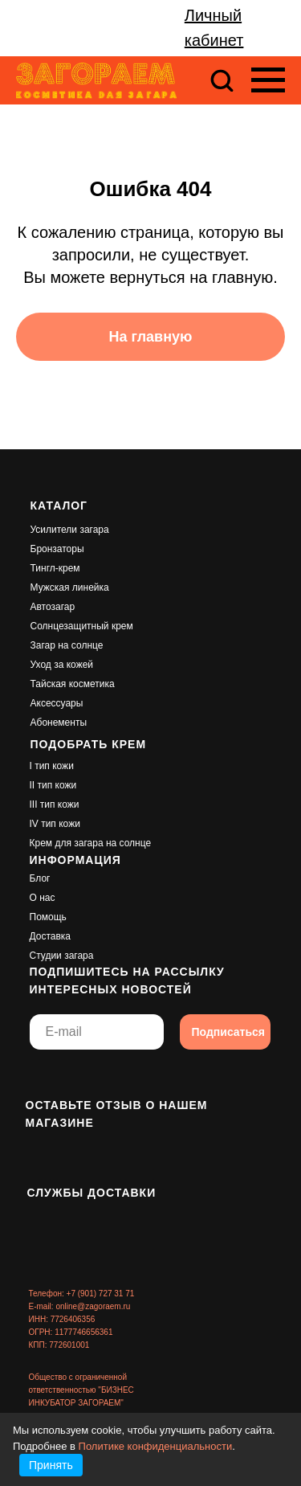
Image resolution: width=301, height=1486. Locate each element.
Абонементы (59, 722)
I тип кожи (52, 766)
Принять (51, 1465)
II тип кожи (53, 785)
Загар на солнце (67, 645)
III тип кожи (54, 804)
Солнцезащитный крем (82, 626)
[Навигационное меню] (268, 80)
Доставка (50, 936)
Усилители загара (70, 529)
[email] (97, 1032)
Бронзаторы (57, 549)
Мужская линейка (70, 587)
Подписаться (229, 1031)
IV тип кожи (55, 823)
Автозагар (53, 606)
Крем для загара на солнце (91, 843)
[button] (221, 80)
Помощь (48, 917)
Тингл (43, 568)
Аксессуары (57, 703)
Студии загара (62, 955)
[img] (42, 1076)
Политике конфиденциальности (156, 1446)
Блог (40, 878)
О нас (42, 897)
